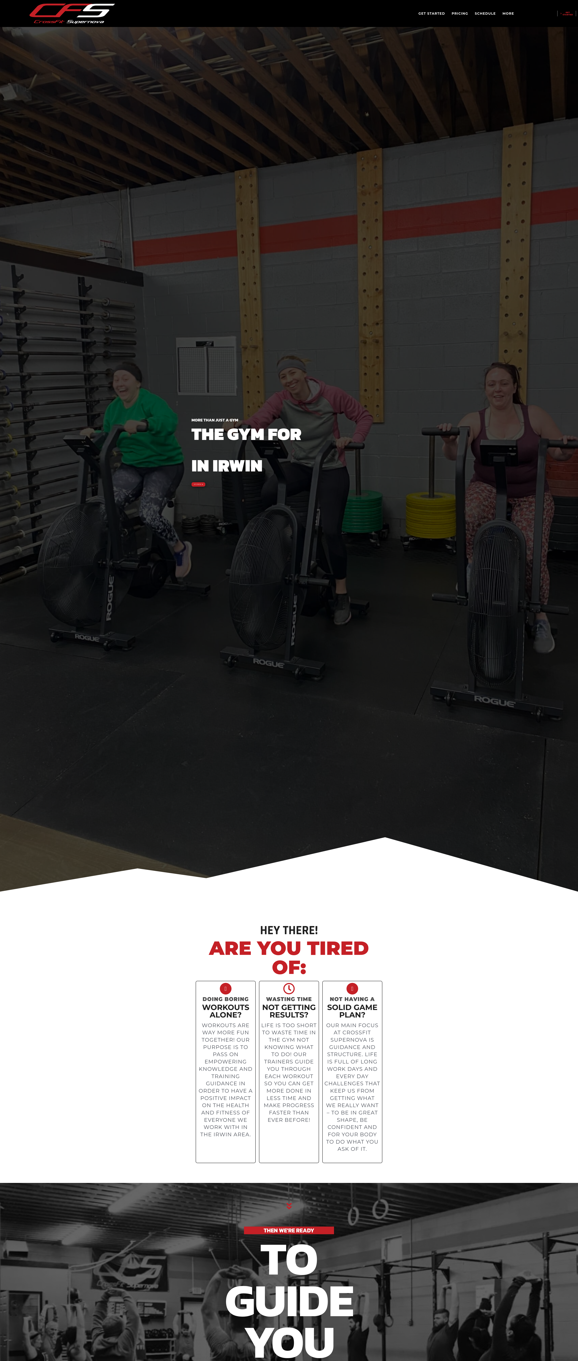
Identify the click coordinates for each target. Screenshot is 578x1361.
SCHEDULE (485, 13)
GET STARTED (431, 13)
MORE (508, 13)
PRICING (460, 13)
